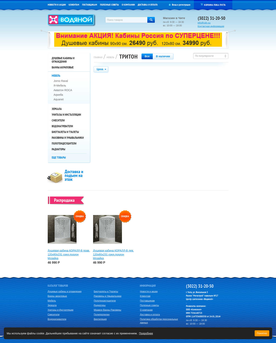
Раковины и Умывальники (68, 138)
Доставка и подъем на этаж (74, 175)
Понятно (262, 333)
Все (147, 56)
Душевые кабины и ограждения (63, 59)
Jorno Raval (61, 80)
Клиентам (74, 4)
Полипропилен (101, 314)
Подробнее (146, 333)
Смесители (58, 120)
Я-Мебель (60, 85)
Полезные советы (109, 4)
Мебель (56, 75)
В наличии (163, 56)
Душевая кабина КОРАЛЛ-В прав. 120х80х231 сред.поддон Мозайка (69, 254)
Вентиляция (100, 319)
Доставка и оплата (148, 4)
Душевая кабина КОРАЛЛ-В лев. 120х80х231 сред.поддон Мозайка (113, 254)
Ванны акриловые (62, 67)
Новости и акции (57, 4)
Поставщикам (89, 4)
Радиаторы (58, 149)
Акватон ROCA (63, 90)
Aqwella (58, 94)
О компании (128, 4)
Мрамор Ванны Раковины (107, 310)
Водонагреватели (62, 126)
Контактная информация (211, 26)
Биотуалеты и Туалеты (65, 132)
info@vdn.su (204, 23)
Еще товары (59, 157)
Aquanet (59, 99)
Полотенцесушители (64, 143)
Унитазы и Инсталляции (66, 114)
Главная (98, 57)
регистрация (184, 4)
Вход (174, 4)
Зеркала (57, 109)
